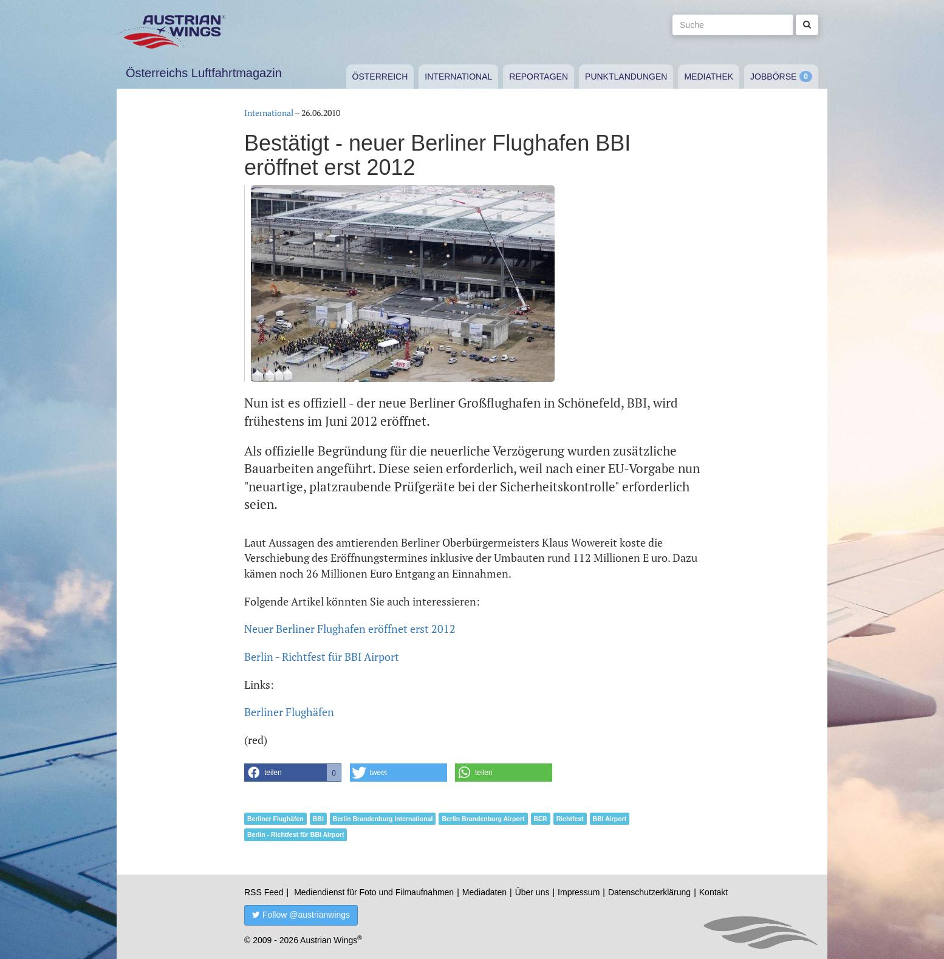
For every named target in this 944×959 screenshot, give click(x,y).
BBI (318, 818)
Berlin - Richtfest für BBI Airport (321, 656)
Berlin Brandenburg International (383, 818)
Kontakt (713, 892)
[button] (292, 772)
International (458, 76)
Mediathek (708, 76)
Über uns (532, 892)
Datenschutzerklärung (649, 892)
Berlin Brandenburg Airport (483, 818)
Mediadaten (484, 892)
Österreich (380, 76)
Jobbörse (773, 76)
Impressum (579, 892)
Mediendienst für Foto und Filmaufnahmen (374, 892)
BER (540, 818)
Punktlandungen (626, 76)
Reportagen (538, 76)
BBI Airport (610, 818)
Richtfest (570, 818)
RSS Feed (264, 892)
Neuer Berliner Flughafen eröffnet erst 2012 (350, 628)
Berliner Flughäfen (289, 712)
